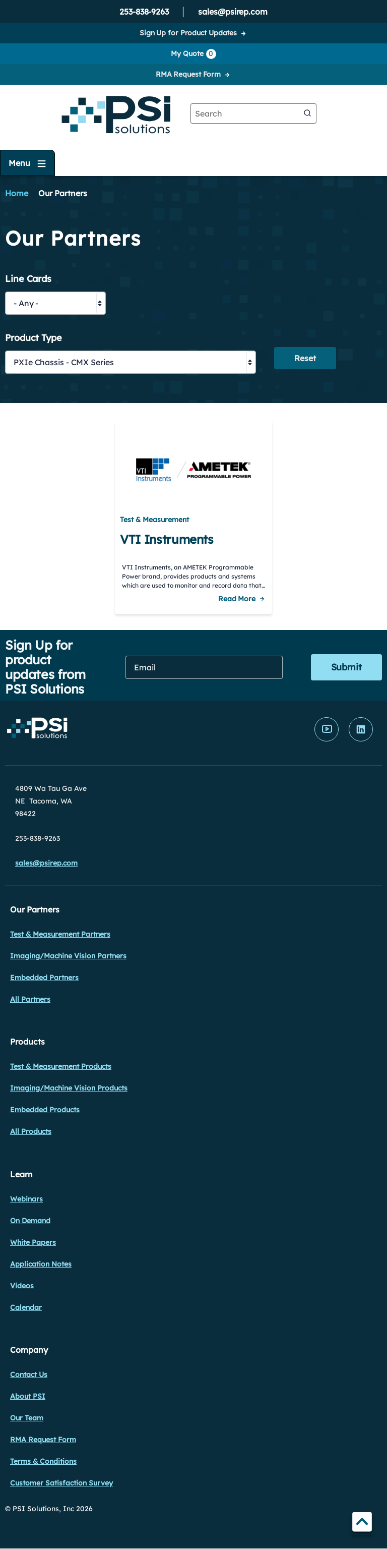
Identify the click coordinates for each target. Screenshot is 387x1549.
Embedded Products (45, 1109)
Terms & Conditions (43, 1461)
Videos (22, 1285)
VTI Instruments (167, 539)
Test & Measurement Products (60, 1066)
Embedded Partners (44, 977)
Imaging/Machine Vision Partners (68, 955)
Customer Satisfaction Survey (61, 1482)
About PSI (27, 1396)
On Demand (30, 1220)
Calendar (26, 1307)
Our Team (26, 1417)
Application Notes (41, 1264)
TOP (362, 1523)
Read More (236, 598)
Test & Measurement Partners (60, 934)
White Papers (33, 1242)
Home (16, 193)
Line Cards (28, 279)
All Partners (30, 999)
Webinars (26, 1198)
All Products (30, 1131)
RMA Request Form (188, 74)
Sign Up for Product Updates (188, 32)
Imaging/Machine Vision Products (68, 1088)
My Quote (193, 54)
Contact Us (28, 1374)
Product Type (33, 338)
